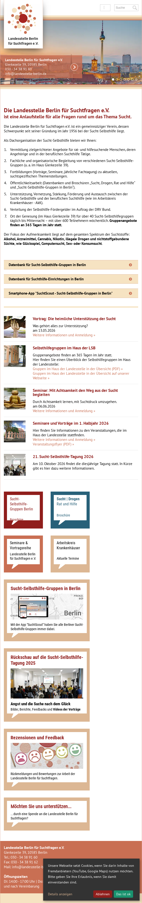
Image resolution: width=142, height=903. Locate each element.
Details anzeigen (60, 894)
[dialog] (91, 880)
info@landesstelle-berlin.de (25, 73)
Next (136, 80)
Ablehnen (103, 894)
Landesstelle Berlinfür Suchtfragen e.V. (23, 41)
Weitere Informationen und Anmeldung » (64, 335)
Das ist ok (123, 894)
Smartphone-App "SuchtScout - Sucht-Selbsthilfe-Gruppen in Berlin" (61, 293)
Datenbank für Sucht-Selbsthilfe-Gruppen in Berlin (47, 264)
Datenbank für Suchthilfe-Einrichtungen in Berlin (46, 279)
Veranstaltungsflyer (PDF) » (53, 444)
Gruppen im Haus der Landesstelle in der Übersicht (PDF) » (78, 369)
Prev (53, 80)
